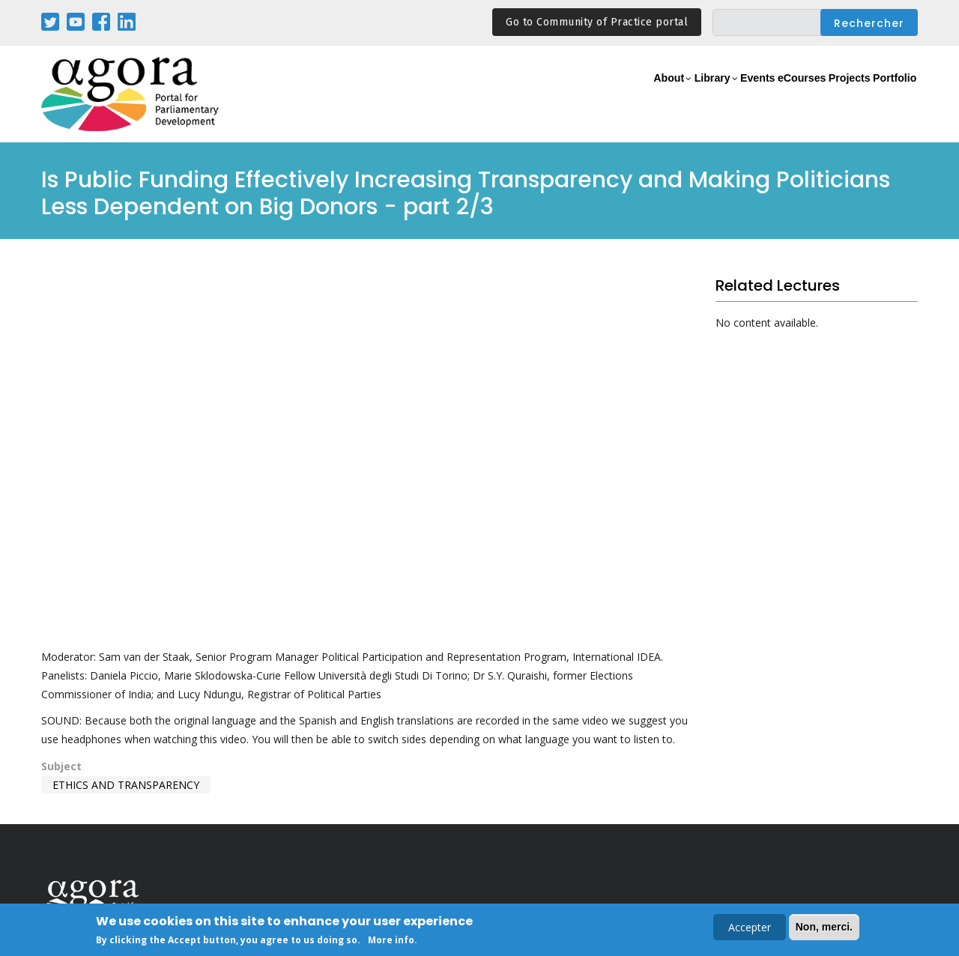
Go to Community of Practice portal (597, 22)
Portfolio (886, 95)
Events (700, 95)
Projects (825, 95)
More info (391, 940)
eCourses (760, 95)
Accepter (749, 927)
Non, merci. (824, 927)
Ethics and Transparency (125, 785)
